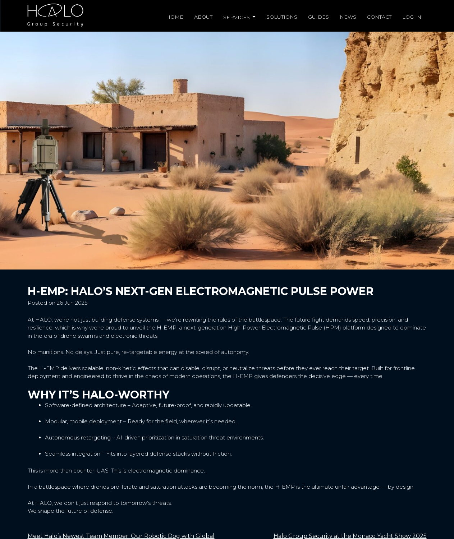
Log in (411, 17)
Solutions (281, 17)
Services (237, 17)
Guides (318, 17)
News (348, 17)
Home (174, 17)
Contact (379, 17)
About (203, 17)
